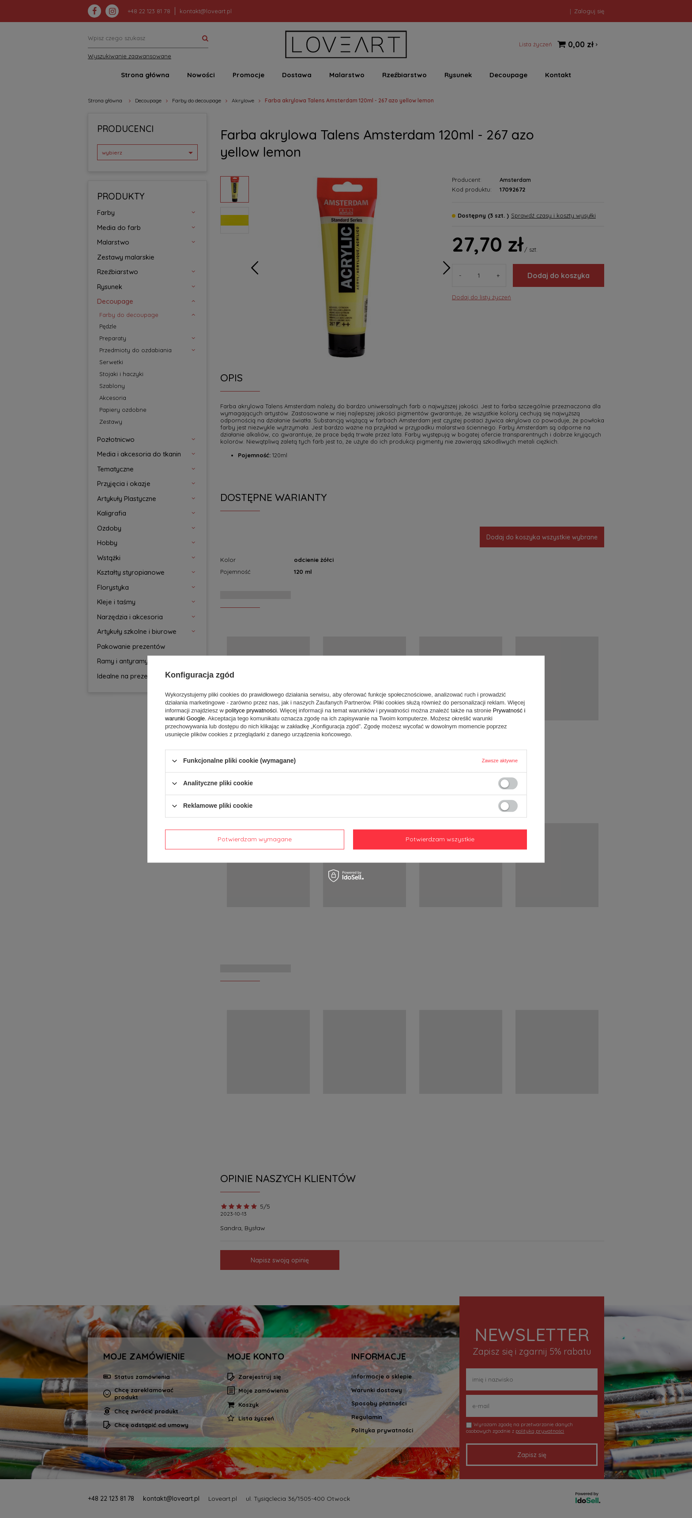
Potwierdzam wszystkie (440, 839)
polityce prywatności (251, 710)
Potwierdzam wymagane (255, 839)
